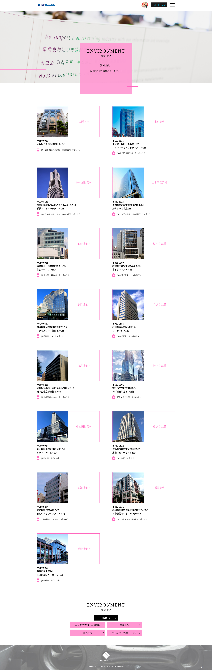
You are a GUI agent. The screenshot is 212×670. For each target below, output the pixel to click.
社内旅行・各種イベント (124, 632)
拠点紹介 (87, 632)
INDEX (106, 617)
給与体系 (124, 625)
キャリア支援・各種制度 (87, 625)
